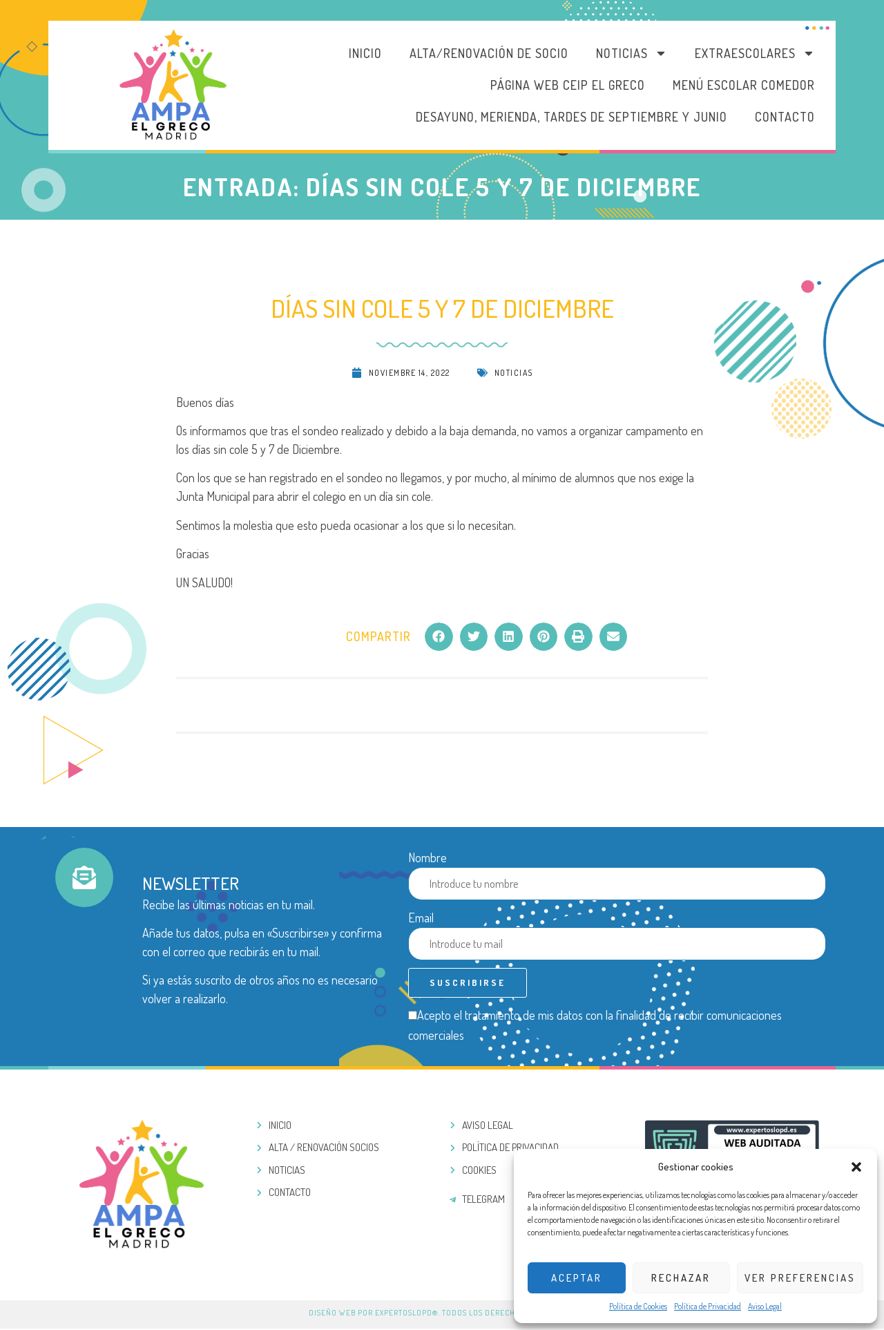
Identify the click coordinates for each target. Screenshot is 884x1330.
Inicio (365, 53)
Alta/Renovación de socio (489, 53)
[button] (856, 1167)
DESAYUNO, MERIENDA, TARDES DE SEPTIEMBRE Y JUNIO (571, 116)
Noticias (631, 53)
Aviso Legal (765, 1306)
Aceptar (576, 1277)
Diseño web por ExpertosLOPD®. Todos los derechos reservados (442, 1314)
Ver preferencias (800, 1277)
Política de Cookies (638, 1306)
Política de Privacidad (707, 1306)
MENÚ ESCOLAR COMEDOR (744, 85)
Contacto (785, 116)
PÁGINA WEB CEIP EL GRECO (567, 85)
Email (421, 917)
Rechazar (681, 1277)
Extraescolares (755, 53)
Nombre (427, 857)
